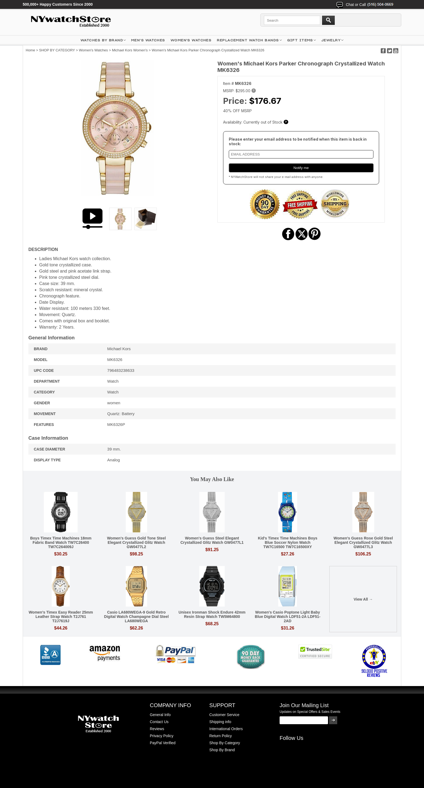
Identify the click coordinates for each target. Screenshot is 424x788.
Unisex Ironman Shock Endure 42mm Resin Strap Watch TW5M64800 (211, 614)
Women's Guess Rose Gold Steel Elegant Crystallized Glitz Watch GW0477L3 (363, 542)
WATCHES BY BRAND (102, 40)
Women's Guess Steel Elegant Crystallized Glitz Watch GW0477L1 (212, 540)
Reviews (157, 729)
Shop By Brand (222, 750)
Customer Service (224, 715)
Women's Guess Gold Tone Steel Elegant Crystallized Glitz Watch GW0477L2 (136, 542)
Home (30, 50)
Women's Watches (93, 50)
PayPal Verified (162, 743)
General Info (160, 715)
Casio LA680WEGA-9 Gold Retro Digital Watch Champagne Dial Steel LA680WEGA (136, 616)
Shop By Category (224, 743)
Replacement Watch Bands (248, 40)
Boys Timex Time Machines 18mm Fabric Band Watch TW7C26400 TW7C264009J (60, 542)
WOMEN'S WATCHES (191, 40)
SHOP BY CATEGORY (57, 50)
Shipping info (220, 722)
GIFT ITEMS (300, 40)
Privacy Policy (161, 736)
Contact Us (159, 722)
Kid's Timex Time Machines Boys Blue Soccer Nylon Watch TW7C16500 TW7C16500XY (287, 542)
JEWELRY (331, 40)
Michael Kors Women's (130, 50)
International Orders (226, 729)
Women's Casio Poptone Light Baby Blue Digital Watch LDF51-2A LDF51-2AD (287, 616)
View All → (363, 599)
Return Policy (220, 736)
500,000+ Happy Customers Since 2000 (58, 4)
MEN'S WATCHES (148, 40)
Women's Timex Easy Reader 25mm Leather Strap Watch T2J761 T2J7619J (61, 616)
